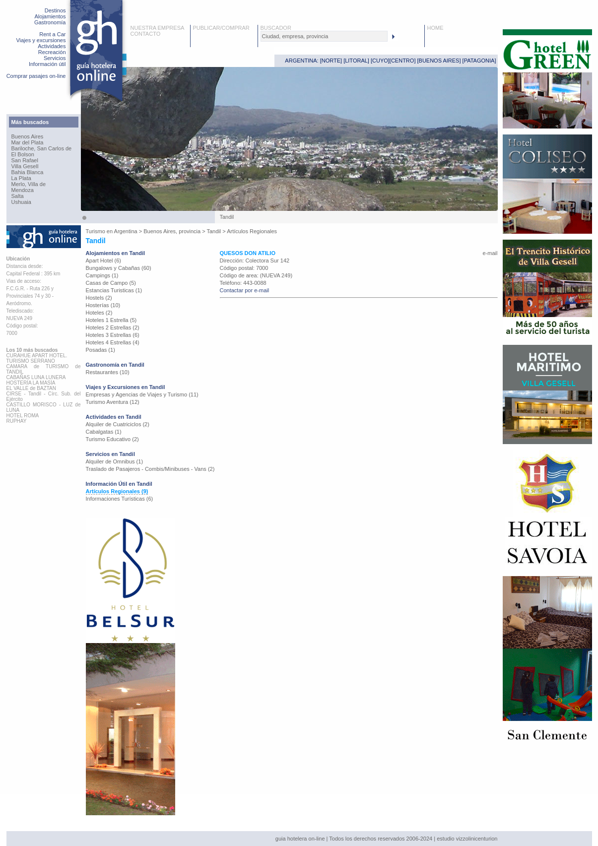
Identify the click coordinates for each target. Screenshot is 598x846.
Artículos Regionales (252, 231)
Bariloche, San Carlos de (41, 148)
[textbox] (324, 36)
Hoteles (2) (99, 313)
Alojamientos (50, 16)
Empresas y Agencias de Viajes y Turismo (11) (142, 394)
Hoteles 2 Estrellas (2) (112, 327)
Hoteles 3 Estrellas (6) (112, 335)
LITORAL (356, 61)
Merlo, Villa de (28, 184)
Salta (17, 196)
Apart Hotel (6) (104, 260)
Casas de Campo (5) (111, 283)
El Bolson (22, 154)
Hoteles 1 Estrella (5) (111, 320)
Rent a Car (52, 34)
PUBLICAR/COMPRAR (221, 28)
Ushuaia (21, 202)
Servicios (55, 58)
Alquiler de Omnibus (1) (114, 461)
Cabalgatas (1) (104, 432)
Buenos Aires (27, 136)
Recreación (52, 52)
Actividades (52, 46)
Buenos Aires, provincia (171, 231)
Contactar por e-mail (244, 290)
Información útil (47, 64)
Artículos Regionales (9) (117, 491)
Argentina (125, 231)
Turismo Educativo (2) (112, 439)
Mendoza (22, 190)
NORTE (331, 61)
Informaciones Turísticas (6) (119, 499)
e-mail (490, 253)
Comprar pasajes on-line (36, 76)
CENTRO (402, 61)
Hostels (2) (99, 298)
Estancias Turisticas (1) (114, 290)
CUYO (380, 61)
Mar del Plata (27, 142)
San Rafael (24, 160)
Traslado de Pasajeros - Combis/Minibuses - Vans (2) (150, 469)
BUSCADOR (276, 28)
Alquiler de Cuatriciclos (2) (117, 424)
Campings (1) (102, 275)
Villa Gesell (25, 166)
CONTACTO (146, 34)
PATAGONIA (479, 61)
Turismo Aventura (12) (112, 402)
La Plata (21, 178)
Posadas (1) (100, 350)
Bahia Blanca (27, 172)
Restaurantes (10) (108, 372)
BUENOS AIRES (439, 61)
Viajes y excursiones (41, 40)
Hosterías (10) (103, 305)
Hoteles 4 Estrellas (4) (112, 342)
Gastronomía (50, 22)
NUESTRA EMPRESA (158, 28)
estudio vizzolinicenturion (467, 839)
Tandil (214, 231)
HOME (435, 28)
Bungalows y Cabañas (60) (118, 268)
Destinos (55, 10)
